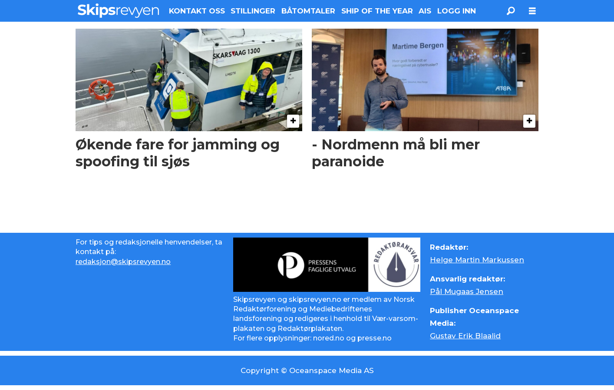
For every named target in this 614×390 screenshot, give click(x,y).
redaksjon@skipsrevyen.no (123, 262)
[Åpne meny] (532, 11)
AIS (425, 11)
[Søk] (511, 11)
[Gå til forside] (118, 10)
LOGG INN (456, 11)
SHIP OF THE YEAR (377, 11)
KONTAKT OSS (197, 11)
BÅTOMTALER (308, 11)
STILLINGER (253, 11)
